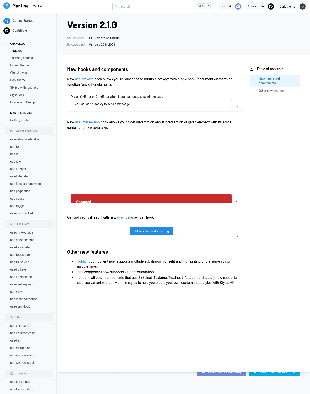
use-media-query (21, 284)
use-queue (17, 198)
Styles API (17, 95)
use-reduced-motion (23, 299)
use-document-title (23, 333)
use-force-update (21, 389)
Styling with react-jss (24, 87)
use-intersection (21, 277)
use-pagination (20, 191)
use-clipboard (19, 325)
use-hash (16, 340)
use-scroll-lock (20, 306)
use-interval (18, 169)
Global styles (19, 72)
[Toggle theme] (292, 6)
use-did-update (20, 382)
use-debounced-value (24, 139)
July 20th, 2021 (102, 44)
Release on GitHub (104, 38)
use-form (16, 146)
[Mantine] (16, 6)
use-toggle (17, 206)
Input (80, 278)
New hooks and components (97, 69)
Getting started (20, 120)
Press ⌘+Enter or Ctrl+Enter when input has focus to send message (117, 96)
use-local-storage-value (26, 183)
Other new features (87, 252)
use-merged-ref (20, 348)
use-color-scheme (22, 240)
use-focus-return (21, 247)
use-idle (15, 161)
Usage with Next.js (23, 102)
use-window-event (22, 355)
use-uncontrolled (21, 213)
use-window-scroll (22, 362)
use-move (17, 291)
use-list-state (19, 176)
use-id (14, 154)
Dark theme (18, 80)
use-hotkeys (18, 269)
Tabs (79, 272)
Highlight (83, 261)
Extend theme (19, 65)
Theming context (21, 58)
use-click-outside (21, 232)
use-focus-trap (20, 254)
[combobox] (162, 6)
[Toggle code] (238, 106)
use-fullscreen (19, 262)
